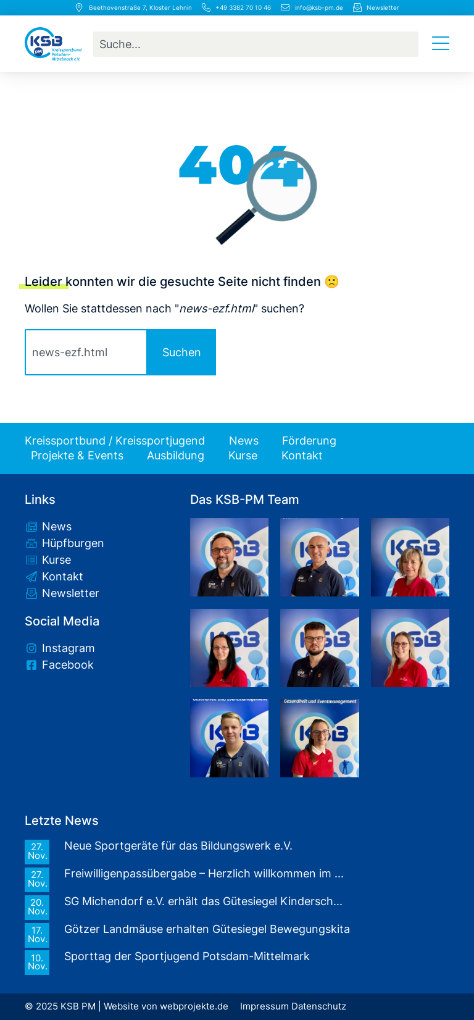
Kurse (242, 455)
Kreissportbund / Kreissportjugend (115, 441)
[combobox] (255, 44)
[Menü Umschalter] (440, 44)
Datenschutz (318, 1006)
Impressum (264, 1006)
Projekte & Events (77, 455)
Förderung (309, 441)
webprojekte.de (194, 1006)
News (244, 441)
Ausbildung (175, 455)
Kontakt (302, 455)
